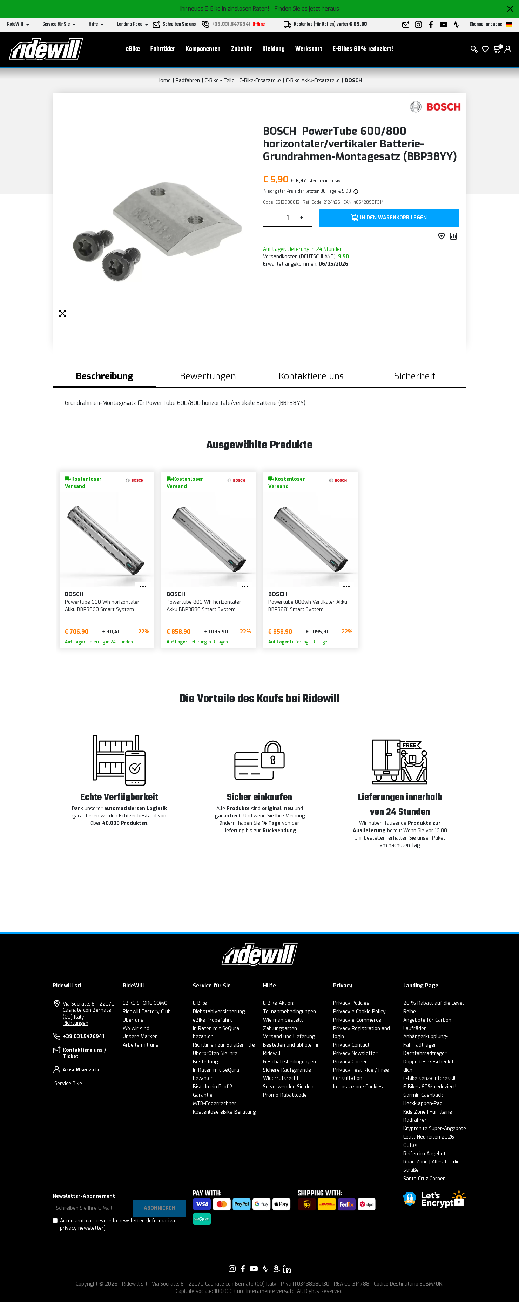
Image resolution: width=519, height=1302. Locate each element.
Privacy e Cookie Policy (359, 1011)
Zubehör (241, 49)
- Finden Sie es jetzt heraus (305, 8)
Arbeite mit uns (141, 1045)
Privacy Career (350, 1062)
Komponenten (203, 49)
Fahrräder (162, 49)
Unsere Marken (140, 1036)
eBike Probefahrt (212, 1020)
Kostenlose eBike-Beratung (224, 1112)
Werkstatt (308, 49)
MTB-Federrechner (214, 1103)
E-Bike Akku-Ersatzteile (313, 80)
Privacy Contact (351, 1045)
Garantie (203, 1095)
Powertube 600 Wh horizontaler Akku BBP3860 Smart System (102, 606)
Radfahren (188, 80)
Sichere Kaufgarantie (287, 1070)
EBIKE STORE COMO (145, 1003)
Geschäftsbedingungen (289, 1062)
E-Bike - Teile (220, 80)
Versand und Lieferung (289, 1036)
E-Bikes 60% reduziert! (363, 49)
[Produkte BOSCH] (436, 107)
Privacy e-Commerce (357, 1020)
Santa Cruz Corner (424, 1178)
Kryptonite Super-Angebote (434, 1128)
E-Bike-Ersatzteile (260, 80)
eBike (133, 49)
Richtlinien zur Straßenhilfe (224, 1045)
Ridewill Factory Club (147, 1011)
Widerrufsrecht (281, 1078)
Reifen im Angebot (424, 1153)
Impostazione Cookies (358, 1086)
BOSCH (353, 80)
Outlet (410, 1145)
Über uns (133, 1020)
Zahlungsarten (280, 1028)
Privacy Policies (351, 1003)
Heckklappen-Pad (423, 1103)
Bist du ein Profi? (212, 1086)
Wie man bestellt (283, 1020)
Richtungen (75, 1023)
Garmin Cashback (423, 1095)
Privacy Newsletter (355, 1053)
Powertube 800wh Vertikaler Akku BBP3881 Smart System (307, 606)
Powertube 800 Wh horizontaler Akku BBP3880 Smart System (204, 606)
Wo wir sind (136, 1028)
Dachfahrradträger (425, 1053)
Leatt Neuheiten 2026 (428, 1137)
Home (164, 80)
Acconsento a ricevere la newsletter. (117, 1224)
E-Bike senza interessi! (429, 1078)
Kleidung (273, 49)
